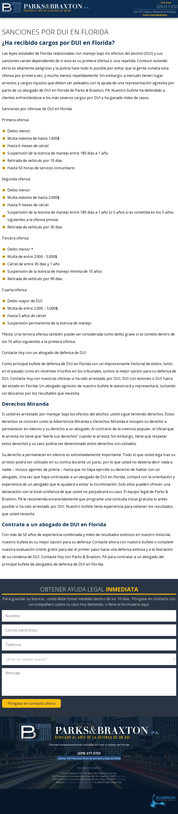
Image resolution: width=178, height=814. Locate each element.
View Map (121, 776)
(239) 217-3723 (89, 753)
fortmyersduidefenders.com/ (79, 782)
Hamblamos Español (89, 767)
